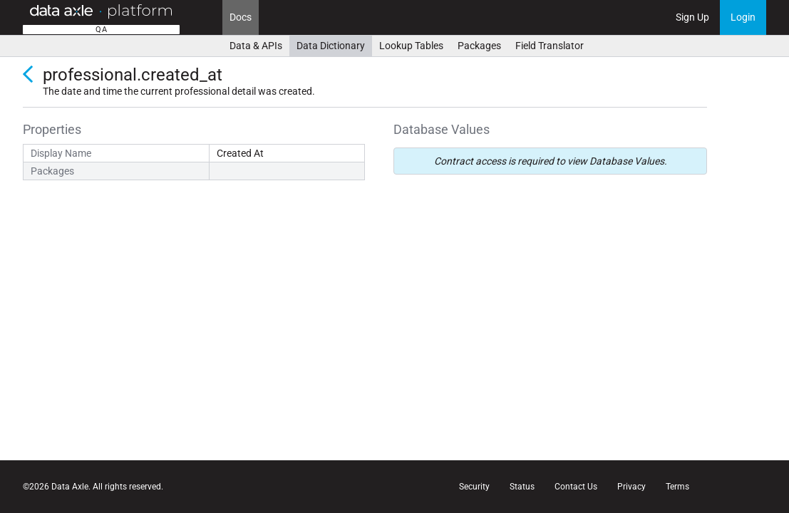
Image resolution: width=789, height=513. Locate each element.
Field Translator (549, 45)
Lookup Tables (411, 45)
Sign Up (692, 17)
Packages (479, 45)
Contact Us (576, 487)
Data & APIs (256, 45)
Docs (241, 17)
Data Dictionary (330, 45)
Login (743, 17)
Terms (677, 487)
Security (474, 487)
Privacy (631, 487)
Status (522, 487)
